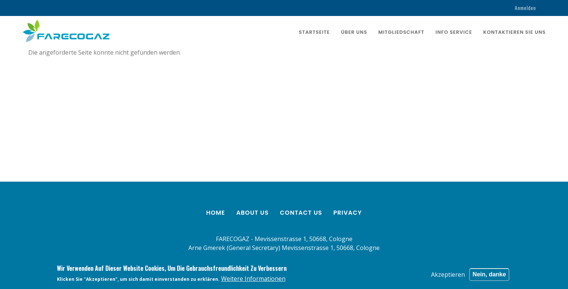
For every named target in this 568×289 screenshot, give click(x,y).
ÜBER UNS (354, 32)
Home (215, 212)
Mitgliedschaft (402, 32)
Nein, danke (489, 275)
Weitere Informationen (253, 280)
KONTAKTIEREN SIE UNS (514, 32)
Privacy (348, 212)
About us (252, 212)
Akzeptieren (448, 275)
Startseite (314, 32)
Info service (453, 32)
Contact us (301, 212)
